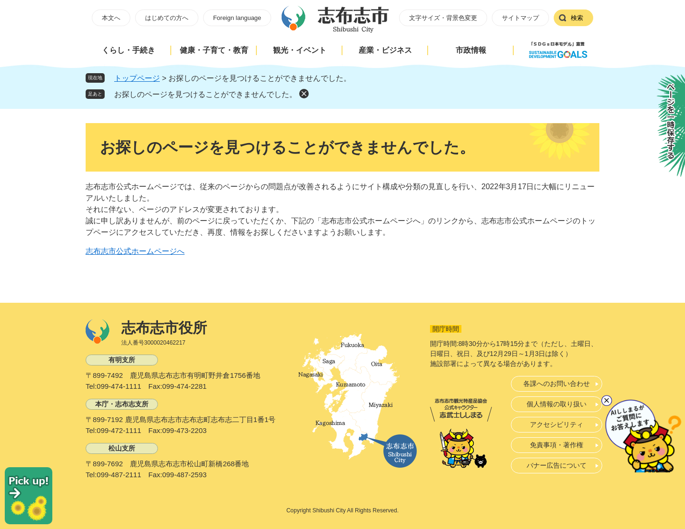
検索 (577, 17)
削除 (304, 93)
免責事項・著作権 (556, 445)
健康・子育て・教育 (214, 50)
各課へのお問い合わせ (556, 383)
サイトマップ (520, 17)
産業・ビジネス (385, 50)
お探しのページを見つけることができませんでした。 (205, 94)
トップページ (137, 78)
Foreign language (237, 17)
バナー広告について (557, 465)
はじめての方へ (166, 17)
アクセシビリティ (556, 424)
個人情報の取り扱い (557, 404)
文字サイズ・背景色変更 (443, 17)
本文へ (111, 17)
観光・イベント (299, 50)
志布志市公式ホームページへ (135, 251)
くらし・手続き (128, 50)
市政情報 (471, 50)
